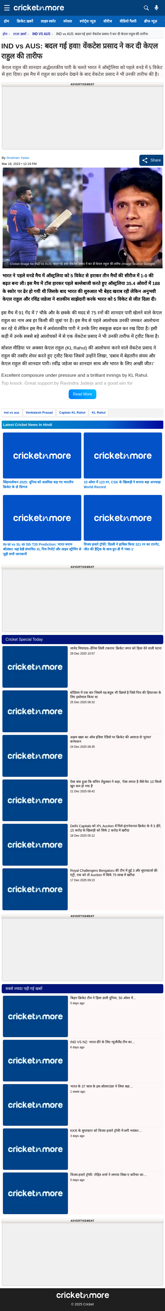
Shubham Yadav (17, 158)
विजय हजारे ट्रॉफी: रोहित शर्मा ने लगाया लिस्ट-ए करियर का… (108, 1175)
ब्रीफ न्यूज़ (150, 21)
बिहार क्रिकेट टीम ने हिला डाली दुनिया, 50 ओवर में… (103, 998)
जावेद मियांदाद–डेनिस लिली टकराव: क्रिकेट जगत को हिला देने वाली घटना (116, 648)
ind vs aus (11, 412)
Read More (82, 394)
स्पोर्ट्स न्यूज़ (87, 21)
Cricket (88, 1304)
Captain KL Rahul (72, 412)
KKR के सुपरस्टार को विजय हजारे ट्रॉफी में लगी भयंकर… (106, 1131)
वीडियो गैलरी (128, 21)
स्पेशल (67, 21)
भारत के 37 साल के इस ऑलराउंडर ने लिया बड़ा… (101, 1086)
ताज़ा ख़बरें (19, 34)
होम (6, 21)
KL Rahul (99, 412)
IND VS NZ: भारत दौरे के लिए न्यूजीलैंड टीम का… (102, 1042)
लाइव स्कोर (48, 21)
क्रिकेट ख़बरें (25, 21)
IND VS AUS (41, 34)
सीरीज (107, 21)
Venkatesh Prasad (39, 412)
